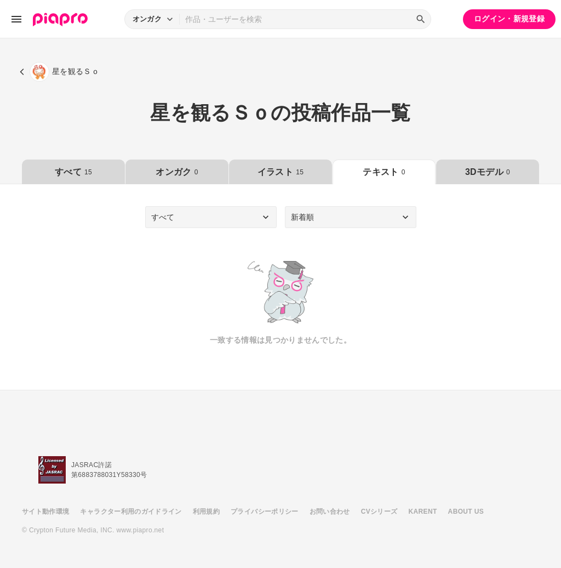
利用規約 (206, 511)
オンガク (177, 172)
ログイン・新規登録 (509, 18)
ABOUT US (466, 511)
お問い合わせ (330, 511)
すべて (73, 172)
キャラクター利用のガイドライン (130, 511)
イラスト (280, 172)
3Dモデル (487, 172)
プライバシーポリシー (265, 511)
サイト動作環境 (45, 511)
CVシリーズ (379, 511)
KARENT (423, 511)
